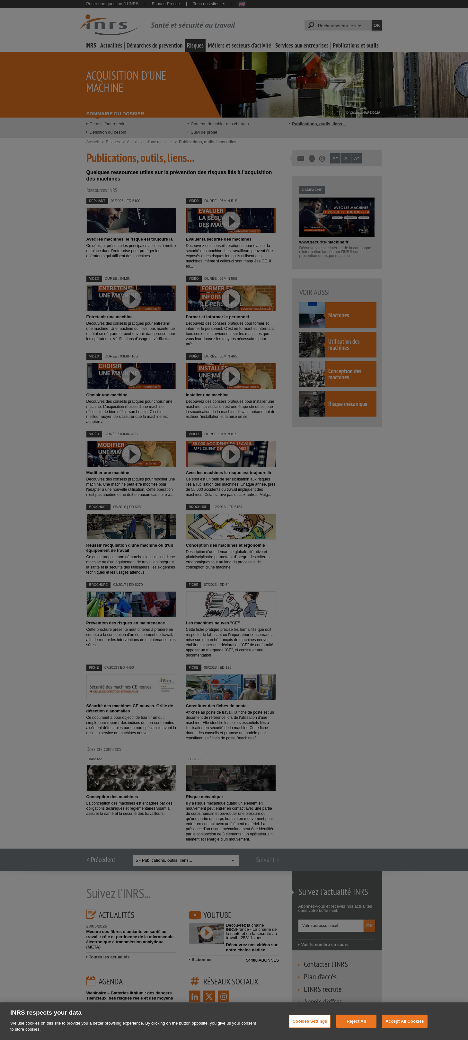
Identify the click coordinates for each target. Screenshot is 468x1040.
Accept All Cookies (404, 1032)
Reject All (356, 1032)
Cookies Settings (310, 1032)
